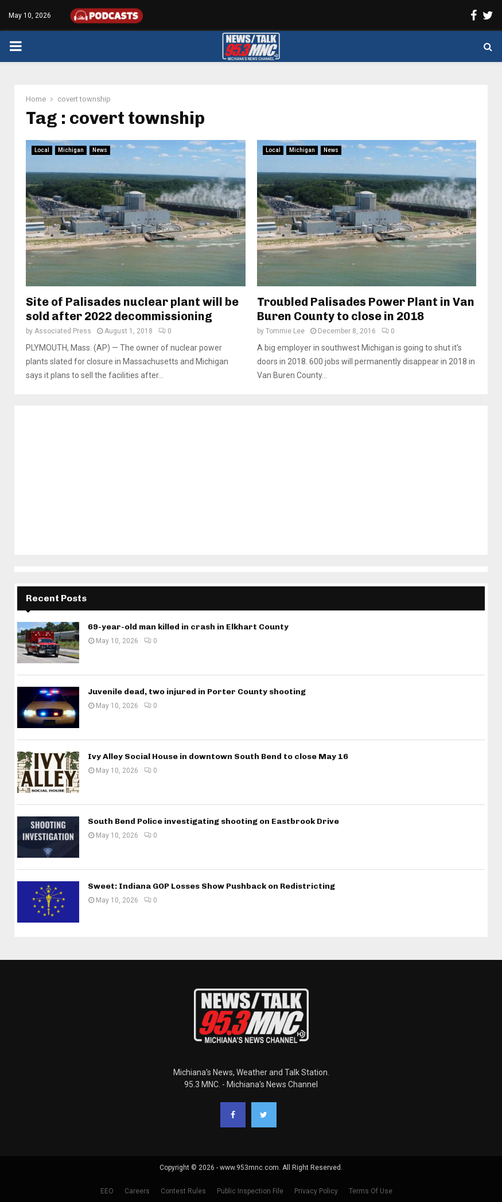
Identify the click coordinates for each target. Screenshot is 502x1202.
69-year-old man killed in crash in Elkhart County (188, 627)
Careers (137, 1191)
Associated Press (62, 331)
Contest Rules (183, 1191)
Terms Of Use (370, 1191)
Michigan (71, 150)
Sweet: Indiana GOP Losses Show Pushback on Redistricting (211, 886)
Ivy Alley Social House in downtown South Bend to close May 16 (218, 756)
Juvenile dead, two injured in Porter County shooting (197, 692)
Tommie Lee (285, 331)
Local (41, 150)
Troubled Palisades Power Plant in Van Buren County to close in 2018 (365, 309)
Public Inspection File (250, 1191)
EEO (107, 1191)
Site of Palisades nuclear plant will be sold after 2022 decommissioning (132, 309)
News (99, 150)
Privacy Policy (316, 1191)
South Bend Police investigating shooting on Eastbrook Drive (213, 821)
